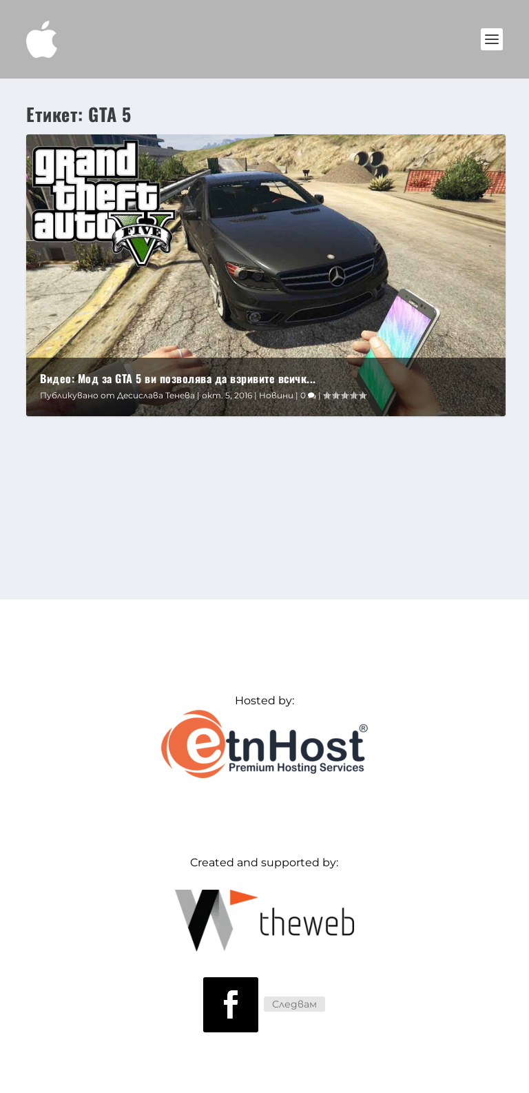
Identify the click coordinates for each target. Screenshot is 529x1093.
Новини (276, 395)
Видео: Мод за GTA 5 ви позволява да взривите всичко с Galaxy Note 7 (214, 448)
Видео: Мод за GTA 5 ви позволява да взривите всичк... (178, 378)
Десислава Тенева (156, 395)
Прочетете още (100, 544)
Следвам (294, 1004)
